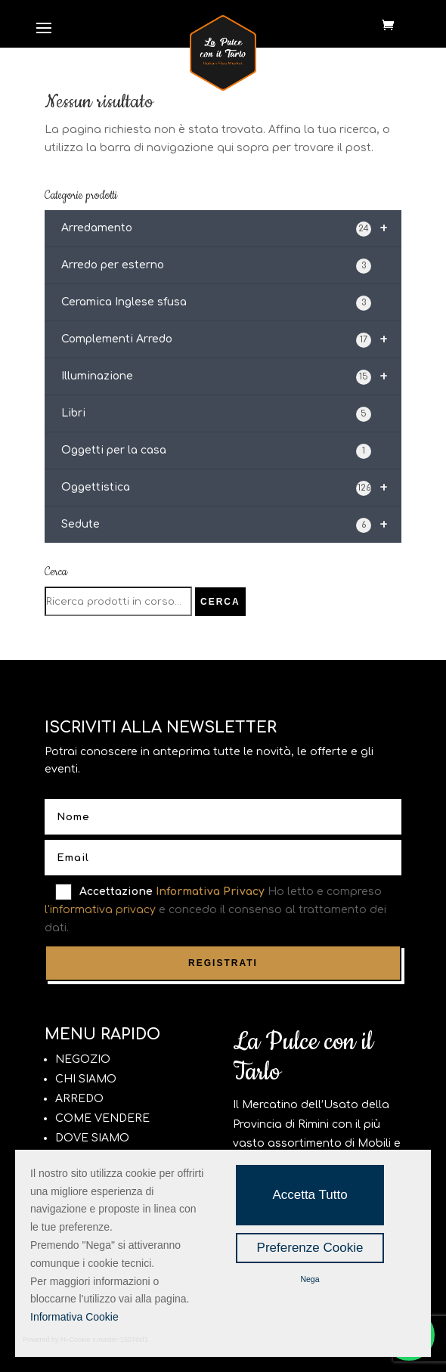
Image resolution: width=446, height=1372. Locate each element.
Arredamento (231, 228)
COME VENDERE (102, 1118)
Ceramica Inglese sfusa (216, 303)
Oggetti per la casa (216, 451)
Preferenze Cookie (310, 1247)
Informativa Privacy (210, 891)
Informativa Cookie (74, 1317)
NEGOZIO (82, 1059)
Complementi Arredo (231, 339)
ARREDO (79, 1098)
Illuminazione (231, 376)
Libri (216, 414)
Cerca (220, 601)
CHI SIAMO (85, 1079)
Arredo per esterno (216, 266)
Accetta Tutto (309, 1195)
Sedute (231, 524)
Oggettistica (231, 487)
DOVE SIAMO (92, 1138)
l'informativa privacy (100, 909)
